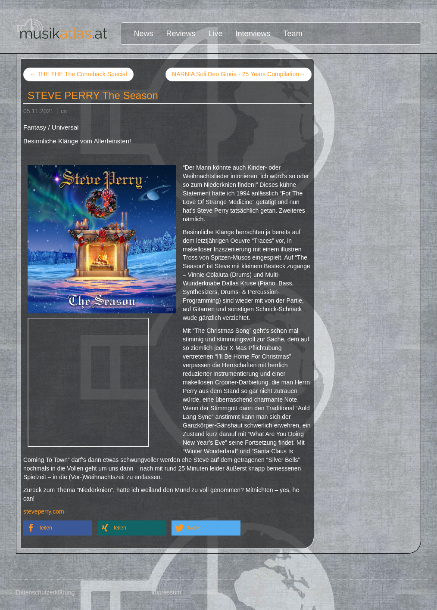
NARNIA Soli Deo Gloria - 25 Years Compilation (238, 74)
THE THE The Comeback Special (78, 74)
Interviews (253, 33)
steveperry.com (43, 511)
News (143, 33)
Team (293, 33)
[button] (57, 528)
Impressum (166, 592)
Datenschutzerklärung (45, 592)
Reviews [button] (181, 33)
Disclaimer (302, 592)
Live (216, 33)
